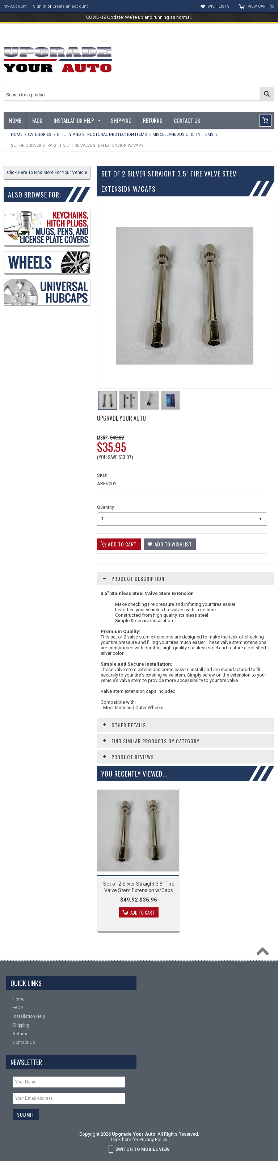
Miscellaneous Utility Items (183, 134)
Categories (39, 134)
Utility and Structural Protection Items (102, 134)
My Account (15, 6)
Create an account (70, 6)
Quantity (105, 507)
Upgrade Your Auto (121, 418)
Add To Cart (142, 912)
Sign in (39, 6)
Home (16, 134)
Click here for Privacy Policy (139, 1139)
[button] (265, 120)
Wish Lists (218, 6)
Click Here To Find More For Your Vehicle (47, 172)
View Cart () (261, 6)
